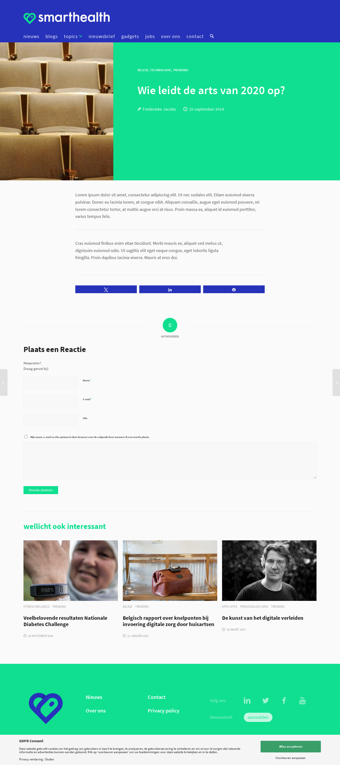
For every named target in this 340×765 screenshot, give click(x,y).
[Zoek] (210, 36)
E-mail (87, 399)
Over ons (96, 710)
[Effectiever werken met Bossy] (336, 382)
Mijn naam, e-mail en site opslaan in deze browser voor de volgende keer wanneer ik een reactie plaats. (90, 437)
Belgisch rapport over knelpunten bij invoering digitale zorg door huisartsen (168, 621)
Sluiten (49, 759)
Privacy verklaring (31, 759)
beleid (127, 606)
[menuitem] (32, 36)
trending (59, 606)
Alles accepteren (290, 746)
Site (85, 418)
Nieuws (94, 697)
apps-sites (229, 606)
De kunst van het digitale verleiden (262, 618)
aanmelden (258, 717)
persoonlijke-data (254, 606)
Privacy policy (163, 710)
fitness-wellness (36, 606)
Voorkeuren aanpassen (291, 757)
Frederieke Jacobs (159, 109)
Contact (157, 697)
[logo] (66, 18)
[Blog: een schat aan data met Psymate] (4, 382)
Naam (87, 380)
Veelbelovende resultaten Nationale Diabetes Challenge (65, 621)
